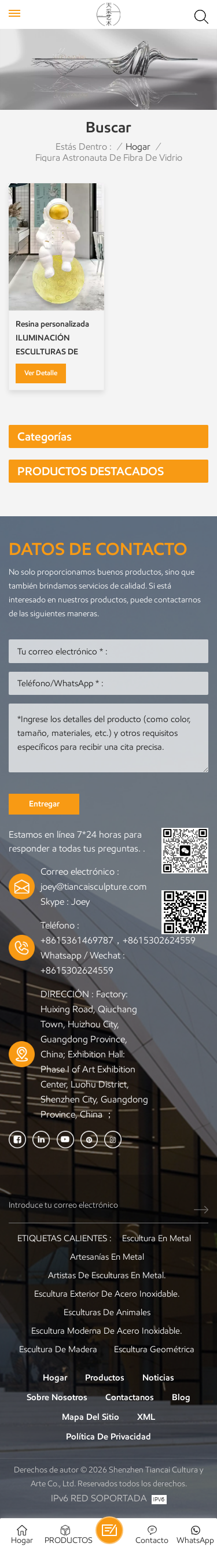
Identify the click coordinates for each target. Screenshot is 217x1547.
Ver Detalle (40, 372)
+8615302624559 (77, 970)
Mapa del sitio (90, 1417)
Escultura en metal (156, 1238)
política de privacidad (108, 1436)
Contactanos (129, 1397)
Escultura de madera (58, 1349)
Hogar (138, 146)
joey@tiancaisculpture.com (93, 886)
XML (146, 1417)
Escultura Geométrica (154, 1349)
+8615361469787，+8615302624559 (118, 940)
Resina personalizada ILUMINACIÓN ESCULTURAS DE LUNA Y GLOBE (52, 339)
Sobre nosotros (57, 1397)
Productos (104, 1377)
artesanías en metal (107, 1257)
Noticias (158, 1377)
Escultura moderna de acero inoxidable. (106, 1331)
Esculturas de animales (107, 1312)
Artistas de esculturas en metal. (107, 1275)
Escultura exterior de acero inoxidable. (107, 1294)
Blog (181, 1397)
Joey (80, 901)
